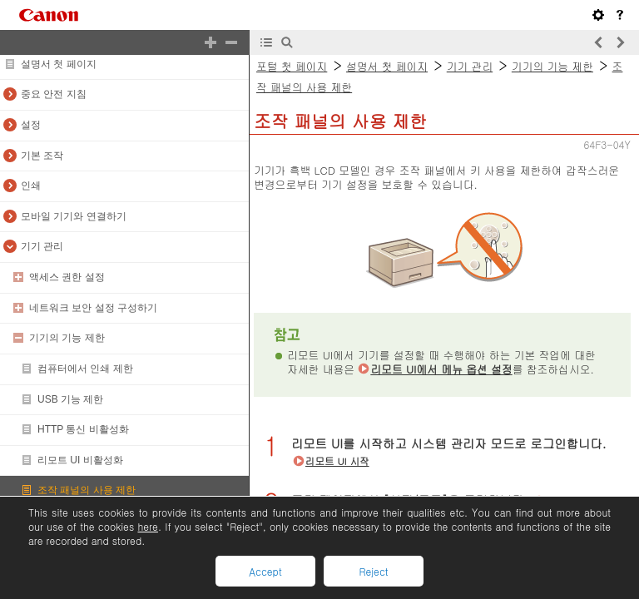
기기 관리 (42, 246)
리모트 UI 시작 (337, 461)
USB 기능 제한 (70, 399)
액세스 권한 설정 (67, 277)
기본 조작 (42, 155)
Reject (373, 571)
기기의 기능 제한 (67, 338)
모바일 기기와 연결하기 (73, 216)
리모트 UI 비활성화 (80, 460)
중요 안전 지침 (54, 94)
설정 (31, 125)
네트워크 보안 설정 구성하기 (93, 308)
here (147, 526)
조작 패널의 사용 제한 (86, 490)
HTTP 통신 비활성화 (83, 429)
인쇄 (31, 185)
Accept (265, 571)
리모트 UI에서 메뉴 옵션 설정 (441, 369)
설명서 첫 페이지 (59, 64)
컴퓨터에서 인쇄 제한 (85, 368)
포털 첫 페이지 (291, 66)
